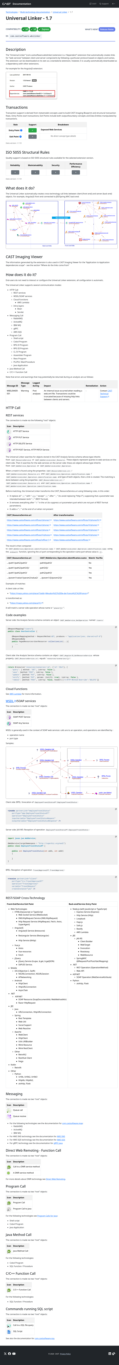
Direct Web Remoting (55, 1179)
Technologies (12, 12)
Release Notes (107, 29)
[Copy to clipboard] (116, 627)
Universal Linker (60, 12)
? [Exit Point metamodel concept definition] (20, 137)
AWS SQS (61, 1139)
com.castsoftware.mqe (72, 1123)
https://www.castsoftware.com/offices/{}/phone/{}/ (77, 520)
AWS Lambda (15, 694)
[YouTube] (13, 1354)
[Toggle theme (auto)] (113, 3)
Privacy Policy (65, 1354)
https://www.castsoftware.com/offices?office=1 (29, 540)
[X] (5, 1354)
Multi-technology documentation (35, 12)
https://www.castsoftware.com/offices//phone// (29, 520)
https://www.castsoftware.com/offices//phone (28, 530)
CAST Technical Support (106, 393)
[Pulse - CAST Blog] (113, 1354)
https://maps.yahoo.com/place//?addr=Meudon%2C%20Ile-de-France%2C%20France (49, 593)
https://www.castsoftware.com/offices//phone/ (29, 525)
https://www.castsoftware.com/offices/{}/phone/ (76, 525)
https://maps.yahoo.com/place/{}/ (26, 603)
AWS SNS (61, 1136)
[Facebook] (9, 1354)
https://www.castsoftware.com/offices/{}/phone (29, 535)
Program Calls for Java (47, 1215)
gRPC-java (58, 1143)
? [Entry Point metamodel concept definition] (21, 130)
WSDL (11, 701)
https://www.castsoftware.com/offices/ (72, 540)
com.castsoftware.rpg (44, 1338)
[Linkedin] (110, 1354)
